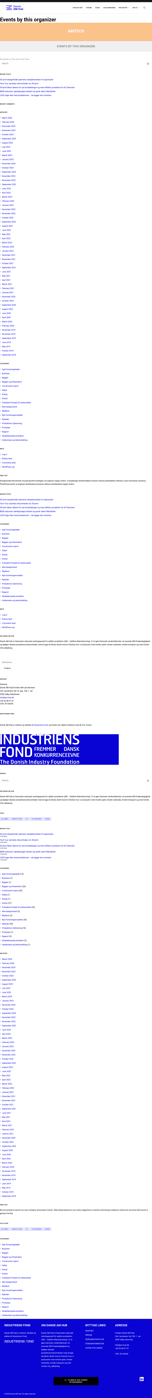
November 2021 (8, 260)
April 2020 (6, 318)
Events (5, 399)
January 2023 (8, 206)
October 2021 (7, 264)
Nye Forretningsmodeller (12, 416)
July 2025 (6, 148)
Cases (97, 8)
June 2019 (6, 343)
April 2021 (6, 281)
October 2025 (7, 135)
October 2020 (7, 301)
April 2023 (6, 193)
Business (6, 374)
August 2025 (7, 143)
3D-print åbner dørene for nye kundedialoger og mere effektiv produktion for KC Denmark (37, 88)
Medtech (5, 411)
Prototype (6, 428)
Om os (135, 8)
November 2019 (8, 335)
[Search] (76, 64)
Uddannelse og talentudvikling (14, 441)
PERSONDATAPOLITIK (94, 1339)
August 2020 (7, 310)
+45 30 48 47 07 (122, 1348)
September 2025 (9, 139)
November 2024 (8, 164)
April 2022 (6, 239)
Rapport (5, 432)
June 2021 (6, 272)
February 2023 (8, 202)
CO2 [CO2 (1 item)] (27, 819)
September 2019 (9, 339)
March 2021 (7, 285)
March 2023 (7, 197)
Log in (4, 455)
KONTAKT (89, 1331)
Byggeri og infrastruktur (12, 382)
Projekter (124, 8)
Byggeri (5, 378)
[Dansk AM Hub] (14, 8)
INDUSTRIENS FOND (17, 1325)
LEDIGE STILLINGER (93, 1348)
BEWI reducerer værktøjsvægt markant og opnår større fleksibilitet (27, 92)
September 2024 (9, 173)
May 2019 (6, 347)
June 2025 (6, 152)
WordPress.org (8, 467)
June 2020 (6, 314)
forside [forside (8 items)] (47, 819)
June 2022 (6, 231)
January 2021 (8, 293)
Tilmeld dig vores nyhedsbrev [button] (76, 1381)
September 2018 (9, 355)
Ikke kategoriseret (9, 407)
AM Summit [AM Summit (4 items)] (4, 819)
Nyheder (5, 420)
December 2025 (8, 127)
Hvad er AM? (78, 8)
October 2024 (7, 168)
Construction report (10, 386)
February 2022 (8, 247)
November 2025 (8, 131)
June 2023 (6, 189)
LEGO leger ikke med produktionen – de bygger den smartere (25, 96)
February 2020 (8, 326)
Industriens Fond (41, 725)
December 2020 (8, 297)
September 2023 (9, 185)
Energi (4, 395)
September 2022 (9, 222)
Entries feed (7, 459)
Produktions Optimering (12, 424)
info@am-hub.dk (7, 698)
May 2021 (6, 276)
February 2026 (8, 123)
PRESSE (88, 1335)
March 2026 (7, 118)
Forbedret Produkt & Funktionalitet (16, 403)
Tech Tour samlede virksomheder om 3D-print (19, 84)
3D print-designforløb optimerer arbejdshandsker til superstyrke (26, 80)
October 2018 (7, 351)
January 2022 (8, 252)
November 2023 (8, 181)
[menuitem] (77, 8)
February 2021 (8, 289)
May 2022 (6, 235)
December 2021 (8, 256)
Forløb (89, 8)
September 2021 (9, 268)
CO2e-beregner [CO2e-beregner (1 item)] (36, 819)
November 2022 (8, 214)
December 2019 (8, 331)
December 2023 (8, 177)
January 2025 (8, 160)
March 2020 (7, 322)
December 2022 (8, 210)
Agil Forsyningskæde (11, 370)
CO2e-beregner (109, 8)
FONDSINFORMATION (94, 1344)
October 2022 (7, 218)
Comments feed (9, 463)
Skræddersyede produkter (13, 436)
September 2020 (9, 306)
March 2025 (7, 156)
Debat (4, 391)
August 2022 (7, 227)
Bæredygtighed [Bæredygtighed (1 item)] (17, 819)
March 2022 (7, 243)
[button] (145, 8)
